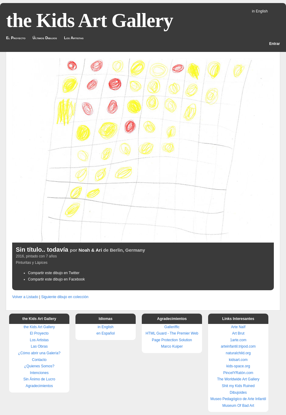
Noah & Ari (90, 250)
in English (260, 11)
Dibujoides (238, 392)
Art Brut (238, 333)
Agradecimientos (39, 386)
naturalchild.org (238, 353)
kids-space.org (238, 366)
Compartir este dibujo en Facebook (56, 279)
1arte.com (238, 340)
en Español (105, 333)
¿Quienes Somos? (39, 366)
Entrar (274, 44)
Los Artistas (73, 38)
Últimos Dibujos (45, 38)
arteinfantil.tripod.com (238, 346)
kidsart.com (238, 360)
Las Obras (39, 346)
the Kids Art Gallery (89, 20)
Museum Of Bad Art (238, 405)
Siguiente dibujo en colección (64, 297)
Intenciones (39, 373)
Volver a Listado (25, 297)
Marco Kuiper (172, 346)
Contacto (39, 360)
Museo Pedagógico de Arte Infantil (238, 399)
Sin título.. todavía (42, 249)
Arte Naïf (238, 327)
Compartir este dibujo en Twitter (53, 273)
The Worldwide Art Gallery (238, 379)
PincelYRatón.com (238, 373)
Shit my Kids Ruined (238, 386)
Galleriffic (172, 327)
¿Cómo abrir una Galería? (39, 353)
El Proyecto (16, 38)
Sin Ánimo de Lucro (39, 379)
